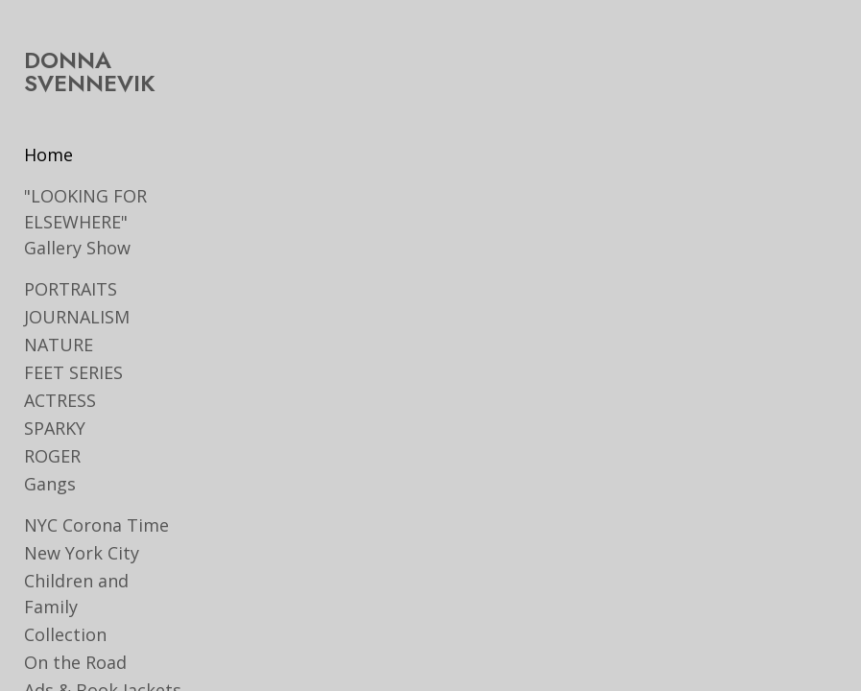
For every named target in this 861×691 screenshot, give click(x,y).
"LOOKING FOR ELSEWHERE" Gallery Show (85, 221)
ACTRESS (60, 400)
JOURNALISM (77, 316)
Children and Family (76, 593)
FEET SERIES (73, 372)
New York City (81, 552)
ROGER (52, 455)
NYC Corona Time (96, 524)
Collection (65, 634)
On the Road (75, 662)
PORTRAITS (70, 288)
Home (48, 154)
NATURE (58, 344)
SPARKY (54, 428)
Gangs (50, 483)
